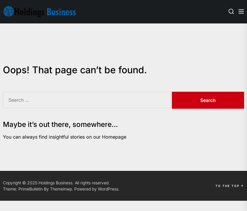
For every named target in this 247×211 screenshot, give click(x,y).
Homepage (114, 137)
